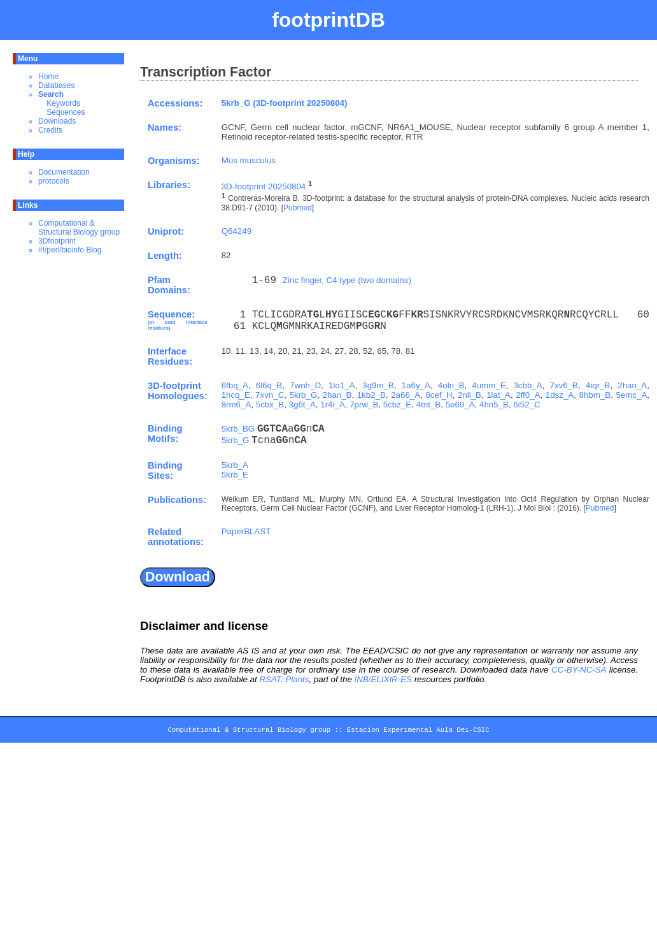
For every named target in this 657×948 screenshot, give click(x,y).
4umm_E (488, 385)
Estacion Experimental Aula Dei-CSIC (418, 731)
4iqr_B (598, 385)
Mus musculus (249, 160)
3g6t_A (302, 404)
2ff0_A (528, 395)
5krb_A (235, 465)
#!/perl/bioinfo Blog (69, 249)
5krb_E (235, 474)
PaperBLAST (246, 531)
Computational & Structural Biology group (79, 228)
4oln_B (451, 385)
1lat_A (498, 395)
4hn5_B (494, 404)
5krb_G (304, 395)
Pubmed (297, 207)
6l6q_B (269, 385)
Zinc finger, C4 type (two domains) (347, 280)
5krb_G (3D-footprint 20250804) (285, 103)
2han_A (632, 385)
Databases (56, 85)
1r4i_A (332, 404)
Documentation (64, 172)
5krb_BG (238, 429)
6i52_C (526, 404)
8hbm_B (595, 395)
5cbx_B (270, 404)
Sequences (65, 112)
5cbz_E (397, 404)
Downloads (57, 121)
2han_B (337, 395)
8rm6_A (236, 404)
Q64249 (236, 231)
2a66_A (405, 395)
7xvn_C (269, 395)
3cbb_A (527, 385)
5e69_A (460, 404)
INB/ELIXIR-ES (383, 679)
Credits (50, 130)
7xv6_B (564, 385)
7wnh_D (305, 385)
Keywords (63, 103)
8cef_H (438, 395)
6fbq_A (235, 385)
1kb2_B (371, 395)
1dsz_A (560, 395)
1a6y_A (416, 385)
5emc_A (631, 395)
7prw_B (364, 404)
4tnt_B (428, 404)
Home (48, 76)
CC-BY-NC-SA (578, 670)
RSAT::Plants (284, 679)
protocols (53, 181)
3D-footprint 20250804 (264, 186)
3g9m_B (378, 385)
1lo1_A (341, 385)
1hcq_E (236, 395)
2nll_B (469, 395)
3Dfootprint (57, 241)
